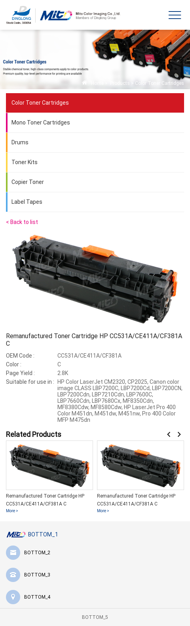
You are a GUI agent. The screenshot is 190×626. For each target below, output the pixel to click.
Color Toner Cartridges (159, 83)
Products (119, 83)
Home (97, 83)
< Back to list (22, 222)
